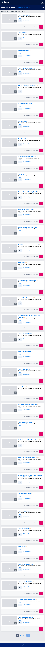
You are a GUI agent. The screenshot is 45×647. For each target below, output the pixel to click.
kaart (19, 18)
